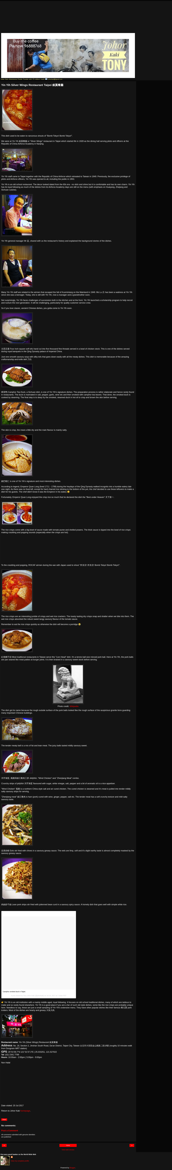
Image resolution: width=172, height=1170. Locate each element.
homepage (25, 1111)
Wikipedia (74, 706)
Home (68, 1145)
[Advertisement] (68, 17)
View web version (68, 1150)
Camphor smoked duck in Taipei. (14, 992)
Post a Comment (9, 1130)
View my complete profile (20, 1161)
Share (4, 1119)
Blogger (72, 1168)
